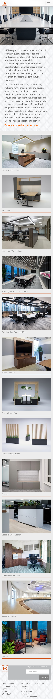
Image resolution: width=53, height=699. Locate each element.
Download (10, 125)
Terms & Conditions (29, 696)
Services (24, 686)
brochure (33, 125)
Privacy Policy (26, 694)
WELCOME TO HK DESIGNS (32, 683)
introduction (22, 125)
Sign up (44, 677)
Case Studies (26, 691)
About (23, 689)
